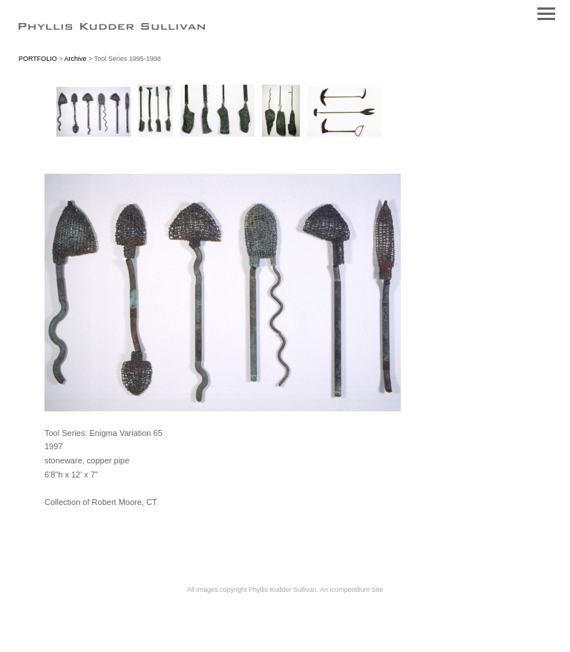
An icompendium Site (351, 589)
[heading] (112, 26)
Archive (76, 58)
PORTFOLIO (38, 58)
